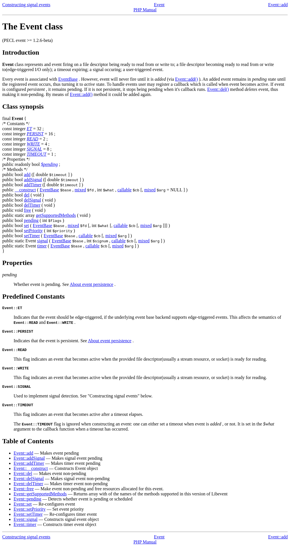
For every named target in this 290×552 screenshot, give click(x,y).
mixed (80, 189)
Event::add (278, 4)
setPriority (33, 230)
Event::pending (27, 504)
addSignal (33, 179)
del (26, 194)
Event (159, 4)
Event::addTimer (29, 468)
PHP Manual (145, 9)
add (27, 174)
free (27, 210)
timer (42, 245)
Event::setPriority (30, 514)
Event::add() (186, 79)
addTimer (32, 184)
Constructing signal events (26, 4)
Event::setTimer (28, 519)
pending (31, 220)
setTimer (32, 235)
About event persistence (91, 284)
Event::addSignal (29, 463)
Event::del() (218, 89)
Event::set (23, 509)
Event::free (24, 493)
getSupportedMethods (56, 215)
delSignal (32, 200)
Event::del (23, 478)
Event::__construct (31, 473)
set (26, 225)
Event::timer (25, 529)
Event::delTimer (28, 488)
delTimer (32, 205)
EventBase (68, 79)
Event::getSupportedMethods (40, 499)
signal (42, 240)
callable (125, 189)
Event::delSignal (29, 483)
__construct (25, 189)
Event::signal (25, 524)
